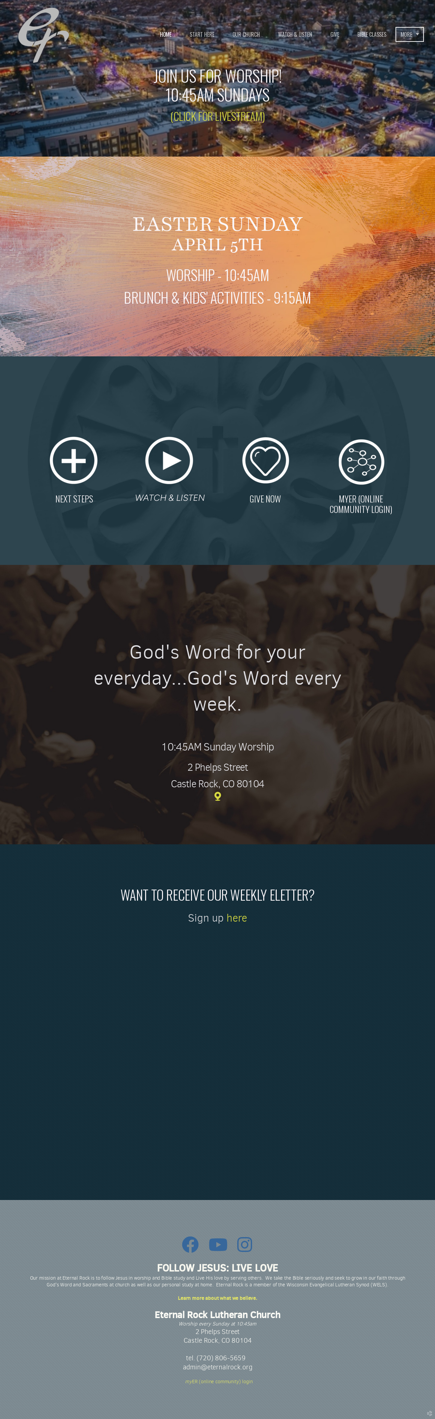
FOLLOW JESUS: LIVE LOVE (217, 1268)
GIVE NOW (265, 498)
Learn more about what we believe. (217, 1298)
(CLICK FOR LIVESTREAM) (217, 116)
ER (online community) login (217, 1381)
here (236, 918)
